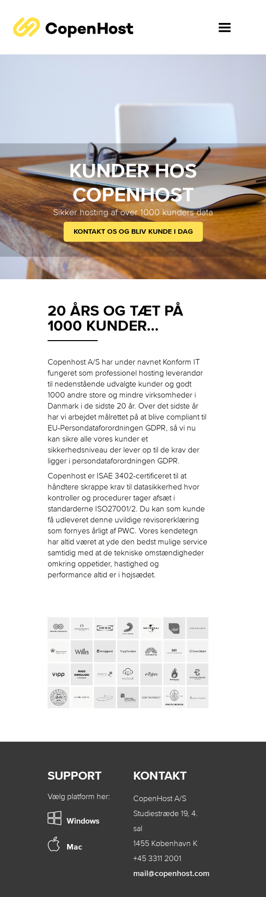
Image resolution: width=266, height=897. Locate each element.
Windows (83, 820)
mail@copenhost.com (171, 873)
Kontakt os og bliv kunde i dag (133, 231)
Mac (74, 846)
